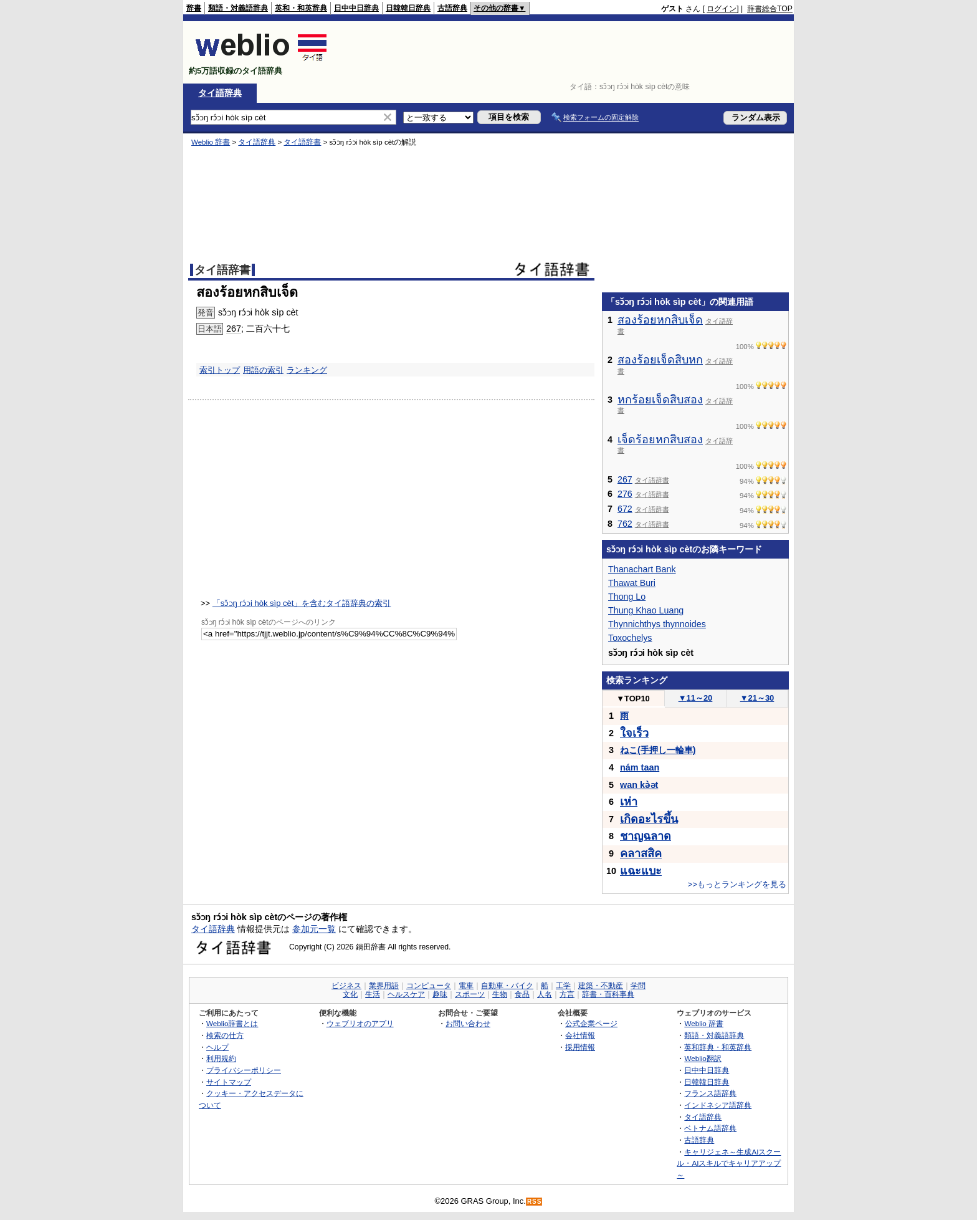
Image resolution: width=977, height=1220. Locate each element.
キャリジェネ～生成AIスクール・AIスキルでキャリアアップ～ (729, 1163)
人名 (544, 994)
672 (624, 509)
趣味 (439, 994)
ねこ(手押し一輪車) (658, 750)
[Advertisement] (566, 52)
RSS (534, 1201)
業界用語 (384, 985)
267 (233, 329)
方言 (567, 994)
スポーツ (470, 994)
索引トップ (219, 370)
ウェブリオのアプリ (360, 1023)
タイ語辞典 (220, 93)
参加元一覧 (314, 929)
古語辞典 (452, 8)
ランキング (307, 370)
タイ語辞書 (302, 142)
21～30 (757, 698)
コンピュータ (428, 985)
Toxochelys (630, 638)
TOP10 (633, 698)
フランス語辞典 (710, 1093)
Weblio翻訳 (702, 1058)
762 (624, 524)
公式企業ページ (591, 1023)
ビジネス (346, 985)
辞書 (193, 8)
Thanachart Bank (642, 569)
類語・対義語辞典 (238, 8)
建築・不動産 (600, 985)
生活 (372, 994)
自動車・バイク (507, 985)
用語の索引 (263, 370)
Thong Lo (627, 597)
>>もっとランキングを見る (737, 884)
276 (624, 494)
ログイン (721, 8)
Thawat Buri (631, 583)
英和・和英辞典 (301, 8)
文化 (350, 994)
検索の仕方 (225, 1035)
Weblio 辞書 (210, 142)
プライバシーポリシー (243, 1070)
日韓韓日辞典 (408, 8)
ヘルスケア (406, 994)
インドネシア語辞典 (717, 1105)
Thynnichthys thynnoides (657, 624)
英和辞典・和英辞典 (717, 1047)
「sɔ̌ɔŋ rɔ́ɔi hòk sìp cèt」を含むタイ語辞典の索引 (301, 603)
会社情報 (580, 1035)
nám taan (639, 767)
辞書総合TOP (770, 8)
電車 (466, 985)
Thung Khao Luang (646, 610)
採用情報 (580, 1047)
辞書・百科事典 (608, 994)
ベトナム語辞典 (710, 1128)
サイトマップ (228, 1082)
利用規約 (221, 1058)
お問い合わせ (468, 1023)
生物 (499, 994)
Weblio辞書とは (232, 1023)
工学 (563, 985)
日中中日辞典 (356, 8)
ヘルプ (217, 1047)
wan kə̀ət (639, 785)
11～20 (696, 698)
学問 (638, 985)
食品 (522, 994)
